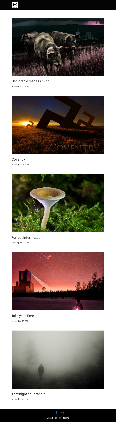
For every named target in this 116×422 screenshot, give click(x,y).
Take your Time (23, 316)
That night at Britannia (28, 394)
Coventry (19, 159)
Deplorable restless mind (30, 81)
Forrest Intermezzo (26, 238)
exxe (16, 86)
